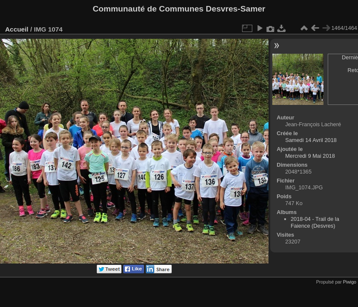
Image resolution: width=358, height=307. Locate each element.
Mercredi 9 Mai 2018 (310, 156)
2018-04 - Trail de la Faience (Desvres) (315, 222)
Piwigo (349, 281)
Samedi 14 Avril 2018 (311, 140)
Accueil (17, 29)
